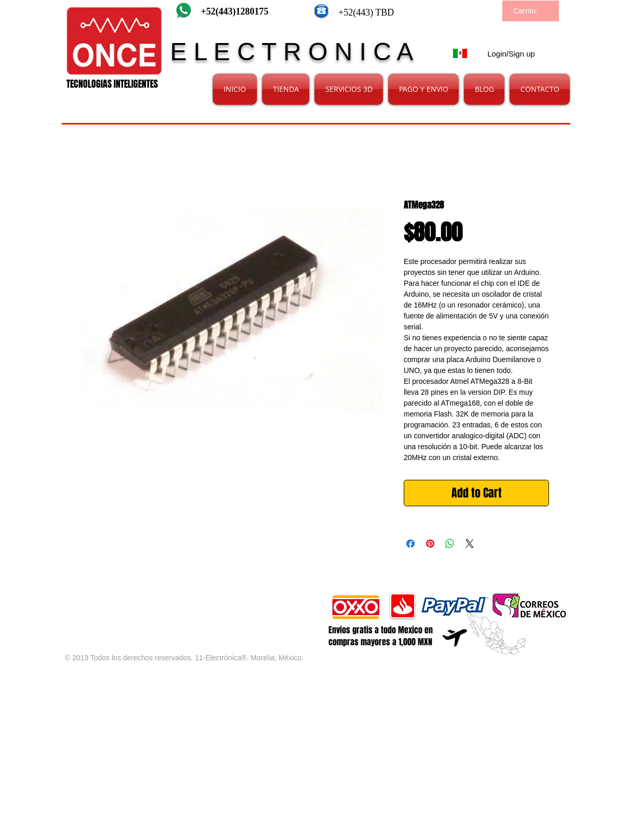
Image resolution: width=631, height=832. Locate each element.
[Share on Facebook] (410, 543)
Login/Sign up (511, 53)
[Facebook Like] (187, 598)
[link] (531, 11)
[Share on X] (469, 543)
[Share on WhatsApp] (450, 543)
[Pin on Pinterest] (430, 543)
